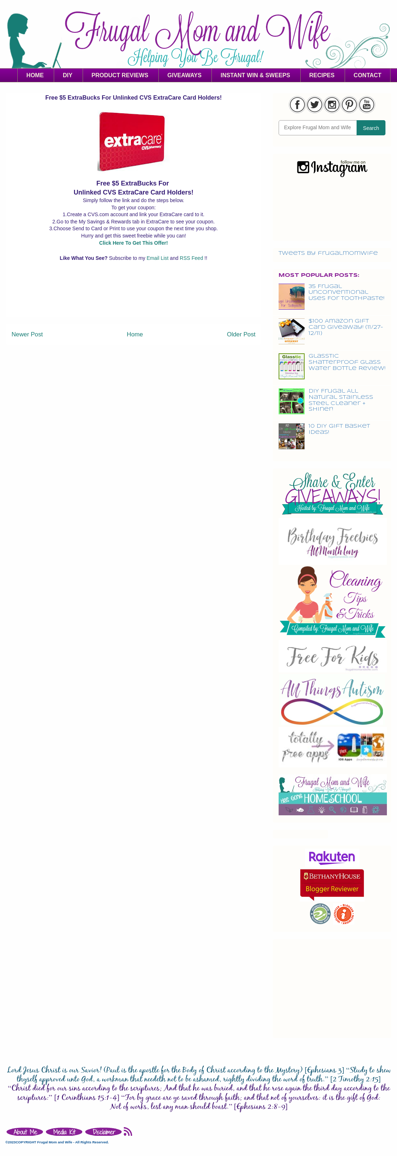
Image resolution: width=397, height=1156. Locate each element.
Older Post (241, 334)
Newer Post (27, 334)
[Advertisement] (133, 300)
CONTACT (367, 75)
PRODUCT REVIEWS (120, 75)
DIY (68, 75)
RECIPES (322, 75)
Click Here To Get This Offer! (133, 243)
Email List (158, 258)
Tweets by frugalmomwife (328, 253)
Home (135, 334)
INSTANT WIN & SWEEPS (255, 75)
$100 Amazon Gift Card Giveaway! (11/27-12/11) (346, 327)
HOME (35, 75)
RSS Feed (192, 258)
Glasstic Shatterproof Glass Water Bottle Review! (347, 362)
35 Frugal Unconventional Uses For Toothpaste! (346, 292)
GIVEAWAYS (184, 75)
